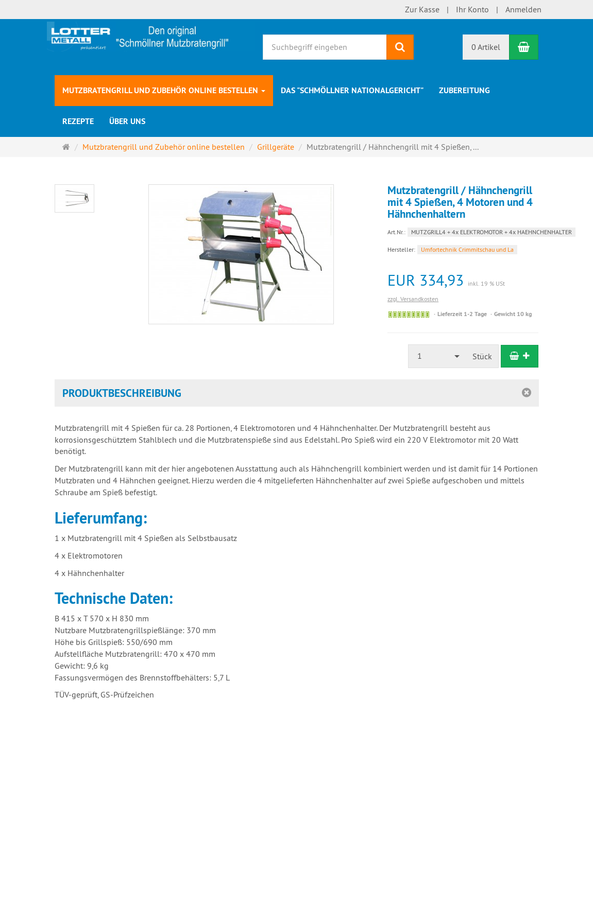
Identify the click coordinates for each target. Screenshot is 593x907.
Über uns (127, 121)
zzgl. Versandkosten (412, 299)
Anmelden (523, 9)
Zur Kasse (422, 9)
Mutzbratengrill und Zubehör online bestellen (163, 90)
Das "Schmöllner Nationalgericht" (352, 90)
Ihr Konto (472, 9)
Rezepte (78, 121)
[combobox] (437, 356)
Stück (482, 356)
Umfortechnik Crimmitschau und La (467, 249)
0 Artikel (485, 47)
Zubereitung (464, 90)
